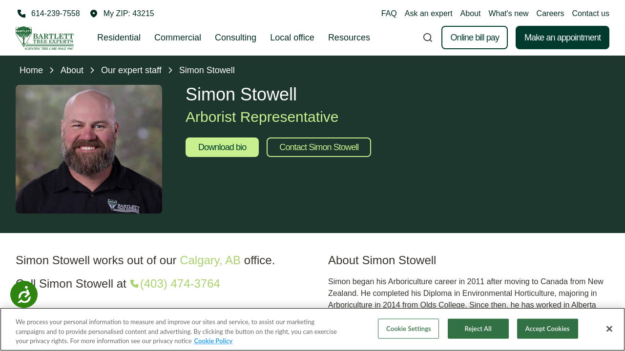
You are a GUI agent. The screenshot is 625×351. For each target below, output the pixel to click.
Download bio (222, 147)
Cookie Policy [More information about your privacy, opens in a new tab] (213, 342)
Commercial (177, 37)
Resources (349, 37)
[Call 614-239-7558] (48, 14)
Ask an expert (429, 13)
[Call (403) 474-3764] (174, 284)
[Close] (609, 329)
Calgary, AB (210, 260)
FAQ (389, 13)
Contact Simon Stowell (318, 147)
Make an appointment (562, 37)
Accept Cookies (547, 329)
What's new (508, 13)
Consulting (235, 37)
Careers (550, 13)
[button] (122, 14)
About (470, 13)
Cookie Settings (408, 329)
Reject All (478, 329)
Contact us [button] (590, 13)
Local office (292, 37)
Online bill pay (474, 37)
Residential (119, 37)
